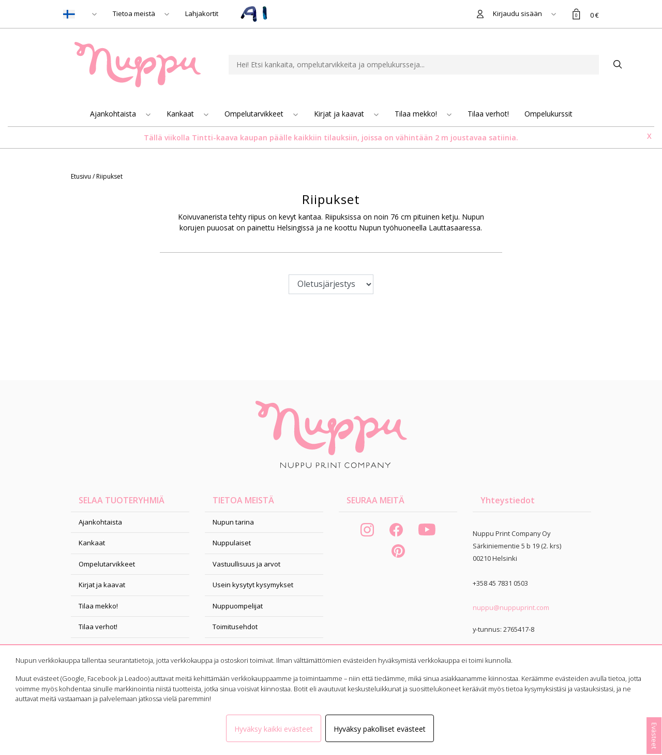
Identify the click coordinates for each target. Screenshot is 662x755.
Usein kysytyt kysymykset (253, 584)
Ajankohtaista (114, 114)
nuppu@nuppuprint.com (511, 607)
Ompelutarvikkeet (254, 114)
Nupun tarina (233, 522)
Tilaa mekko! (417, 114)
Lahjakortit (201, 13)
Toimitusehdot (235, 626)
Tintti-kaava (216, 137)
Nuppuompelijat (238, 606)
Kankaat (181, 114)
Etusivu (82, 176)
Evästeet (654, 735)
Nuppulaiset (232, 542)
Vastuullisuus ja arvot (246, 564)
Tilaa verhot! (488, 114)
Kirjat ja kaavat (340, 114)
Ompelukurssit (548, 114)
